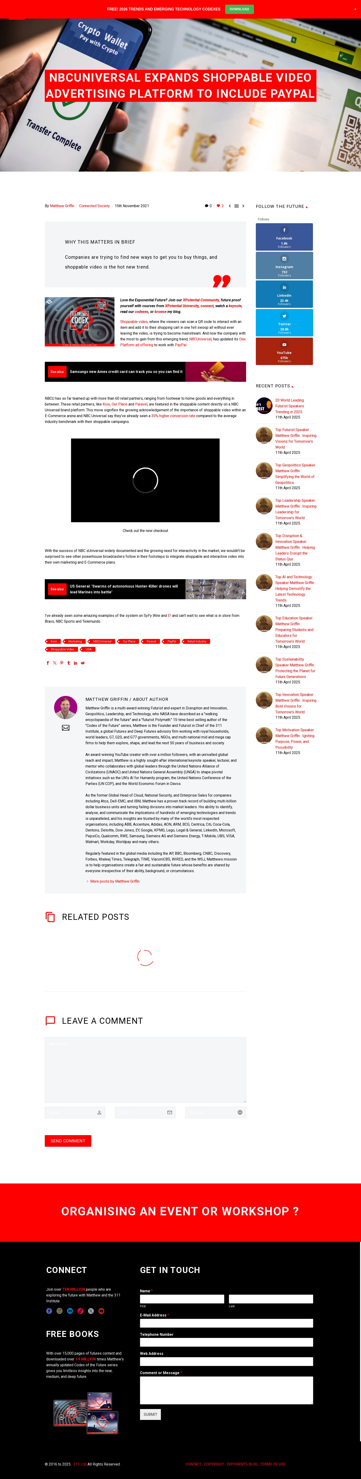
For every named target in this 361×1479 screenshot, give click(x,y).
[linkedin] (70, 1311)
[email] (145, 1112)
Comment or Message (161, 1373)
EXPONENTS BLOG (242, 1464)
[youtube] (101, 1311)
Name (146, 1291)
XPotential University (182, 306)
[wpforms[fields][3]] (226, 1361)
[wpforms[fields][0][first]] (182, 1299)
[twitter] (91, 1311)
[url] (215, 1112)
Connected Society (94, 206)
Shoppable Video (62, 649)
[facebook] (49, 1311)
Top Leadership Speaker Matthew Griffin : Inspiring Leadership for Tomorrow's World (295, 452)
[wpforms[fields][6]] (226, 1342)
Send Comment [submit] (68, 1140)
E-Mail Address (154, 1315)
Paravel (141, 404)
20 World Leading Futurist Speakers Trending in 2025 (289, 349)
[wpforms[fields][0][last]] (271, 1299)
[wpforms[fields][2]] (226, 1390)
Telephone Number (157, 1334)
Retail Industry (197, 641)
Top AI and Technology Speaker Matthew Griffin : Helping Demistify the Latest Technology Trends (295, 531)
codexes (141, 311)
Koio (106, 404)
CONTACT (193, 1464)
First (143, 1306)
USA (89, 649)
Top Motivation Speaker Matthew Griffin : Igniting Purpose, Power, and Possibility (294, 681)
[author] (75, 1112)
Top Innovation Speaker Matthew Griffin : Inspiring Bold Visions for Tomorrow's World (295, 646)
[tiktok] (80, 1311)
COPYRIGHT (214, 1464)
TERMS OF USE (273, 1464)
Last (232, 1306)
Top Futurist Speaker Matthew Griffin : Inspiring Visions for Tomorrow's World (295, 381)
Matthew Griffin (62, 206)
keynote (235, 306)
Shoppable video (134, 321)
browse (160, 311)
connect (207, 306)
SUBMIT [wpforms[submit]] (150, 1414)
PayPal (180, 345)
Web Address (151, 1353)
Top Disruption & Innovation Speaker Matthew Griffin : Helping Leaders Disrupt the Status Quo (295, 490)
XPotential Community (201, 300)
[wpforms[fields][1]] (226, 1323)
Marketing (75, 641)
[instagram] (59, 1311)
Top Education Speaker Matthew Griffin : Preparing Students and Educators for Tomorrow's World (294, 572)
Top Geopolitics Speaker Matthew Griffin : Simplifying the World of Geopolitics (295, 417)
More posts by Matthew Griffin (115, 881)
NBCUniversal (200, 339)
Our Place (119, 404)
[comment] (145, 1070)
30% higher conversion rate (173, 416)
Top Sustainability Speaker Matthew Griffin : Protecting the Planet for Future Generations (295, 611)
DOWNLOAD (239, 9)
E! (169, 615)
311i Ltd (80, 1464)
